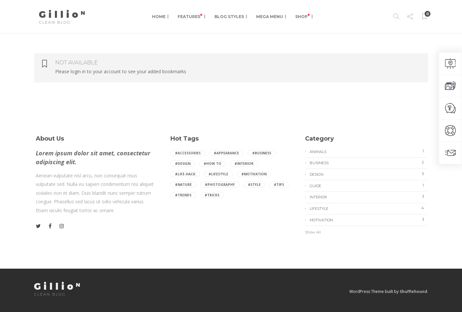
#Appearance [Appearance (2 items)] (226, 153)
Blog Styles (229, 16)
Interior (368, 196)
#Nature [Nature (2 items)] (183, 184)
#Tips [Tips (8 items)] (279, 184)
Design (368, 174)
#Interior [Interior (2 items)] (243, 163)
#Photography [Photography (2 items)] (220, 184)
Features (190, 16)
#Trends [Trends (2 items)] (183, 195)
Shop (302, 16)
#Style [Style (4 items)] (254, 184)
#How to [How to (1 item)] (212, 163)
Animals (368, 151)
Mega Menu (269, 16)
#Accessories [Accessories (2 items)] (188, 153)
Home (158, 16)
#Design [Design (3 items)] (182, 163)
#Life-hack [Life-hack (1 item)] (185, 174)
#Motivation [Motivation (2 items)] (254, 174)
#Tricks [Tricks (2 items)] (212, 195)
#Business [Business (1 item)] (261, 153)
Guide (368, 185)
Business (368, 162)
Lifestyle (368, 208)
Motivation (368, 219)
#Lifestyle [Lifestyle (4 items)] (218, 174)
